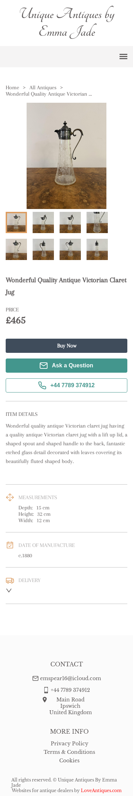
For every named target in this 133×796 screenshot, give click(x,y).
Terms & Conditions (69, 752)
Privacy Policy (69, 743)
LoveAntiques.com (101, 790)
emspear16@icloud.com (70, 678)
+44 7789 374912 (66, 385)
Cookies (69, 760)
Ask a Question (66, 365)
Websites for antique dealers (42, 790)
